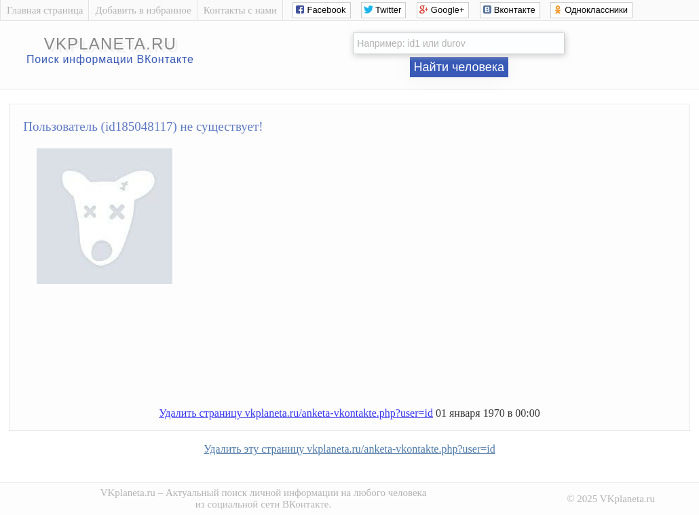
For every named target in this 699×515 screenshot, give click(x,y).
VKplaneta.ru (127, 492)
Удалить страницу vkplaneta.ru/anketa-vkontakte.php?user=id (296, 413)
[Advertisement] (363, 351)
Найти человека (459, 67)
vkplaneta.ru (110, 44)
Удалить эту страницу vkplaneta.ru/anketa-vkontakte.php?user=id (349, 449)
